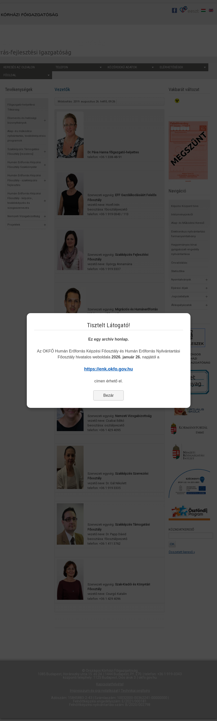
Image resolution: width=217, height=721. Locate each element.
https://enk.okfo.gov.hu (108, 369)
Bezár (108, 395)
